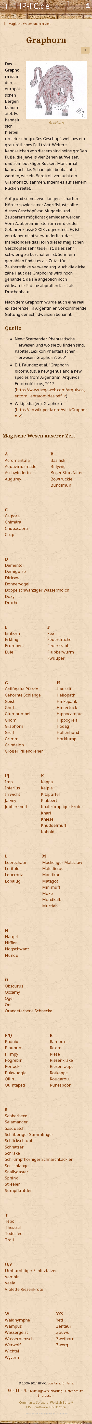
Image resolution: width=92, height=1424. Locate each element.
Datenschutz (74, 1391)
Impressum (46, 1396)
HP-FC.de (33, 5)
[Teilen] (85, 50)
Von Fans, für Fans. (61, 1383)
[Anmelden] (68, 4)
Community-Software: (46, 1402)
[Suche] (88, 5)
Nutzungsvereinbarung (46, 1391)
